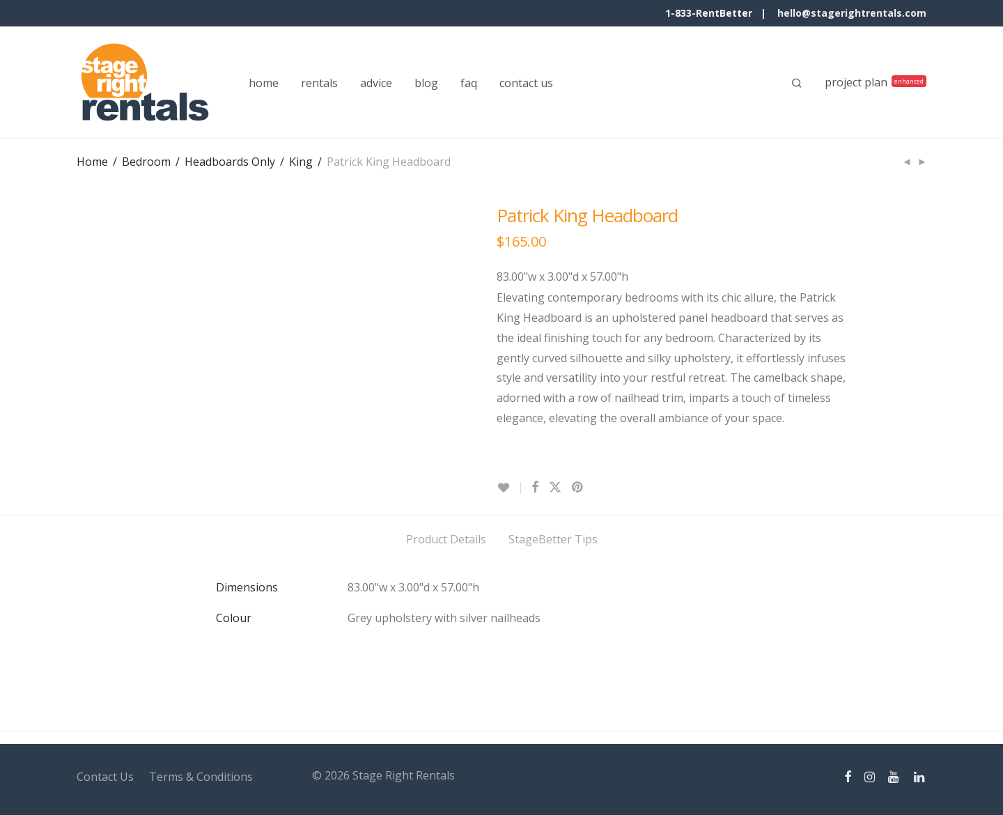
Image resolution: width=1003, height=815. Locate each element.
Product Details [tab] (446, 539)
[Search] (797, 83)
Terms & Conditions (201, 776)
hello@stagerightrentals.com (851, 13)
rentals (319, 83)
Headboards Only (230, 161)
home (264, 83)
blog (426, 83)
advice (376, 83)
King (301, 161)
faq (468, 83)
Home (92, 161)
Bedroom (146, 161)
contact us (526, 83)
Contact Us (105, 776)
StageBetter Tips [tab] (553, 539)
